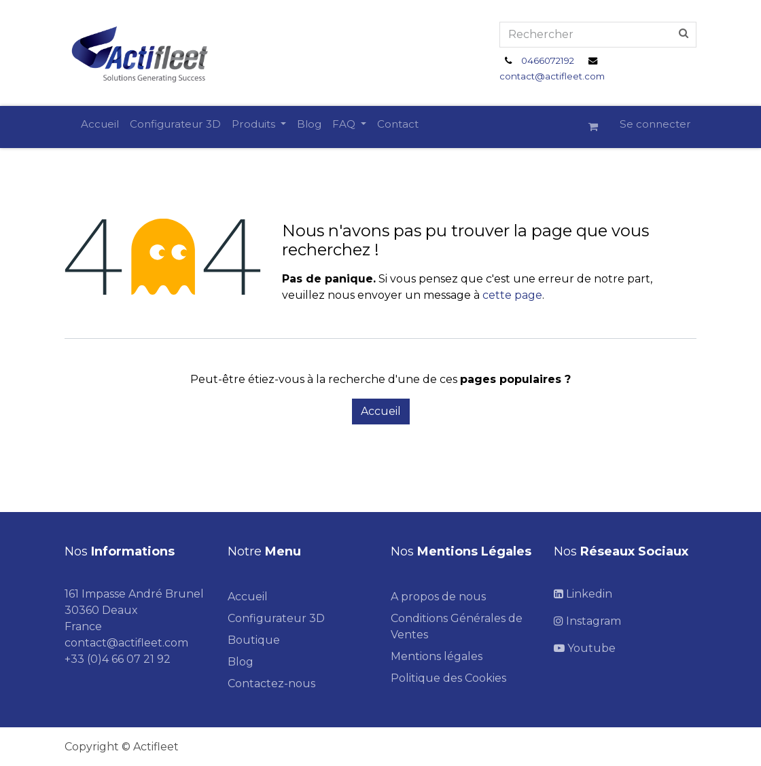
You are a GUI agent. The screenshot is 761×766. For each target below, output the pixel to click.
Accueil (381, 411)
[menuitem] (99, 124)
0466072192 (547, 60)
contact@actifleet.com (552, 76)
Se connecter (655, 123)
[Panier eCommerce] (598, 127)
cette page (512, 295)
